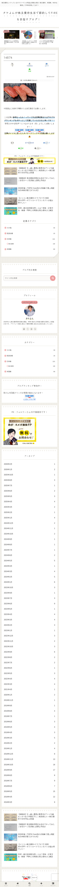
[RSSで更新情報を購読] (35, 329)
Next (57, 38)
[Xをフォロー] (27, 329)
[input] (27, 278)
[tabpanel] (12, 37)
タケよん (29, 318)
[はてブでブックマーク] (46, 64)
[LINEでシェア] (29, 70)
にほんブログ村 (29, 399)
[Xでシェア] (12, 64)
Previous (2, 38)
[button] (38, 148)
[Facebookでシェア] (29, 64)
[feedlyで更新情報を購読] (31, 329)
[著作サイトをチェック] (24, 329)
